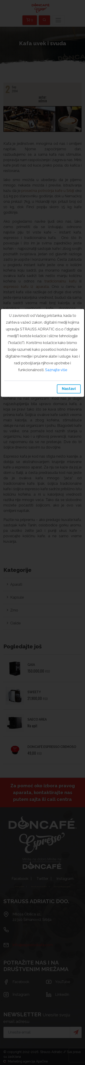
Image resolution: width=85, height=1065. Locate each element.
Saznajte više (56, 370)
